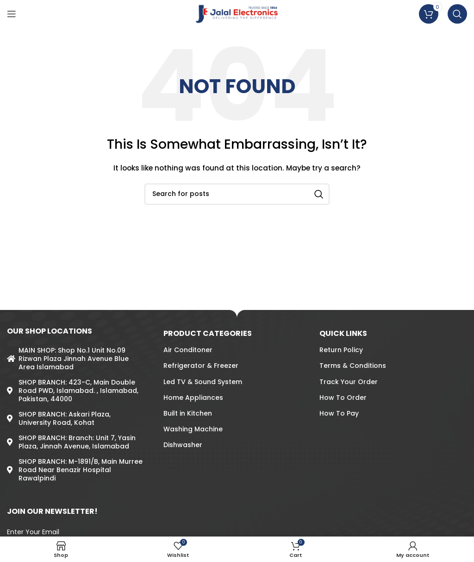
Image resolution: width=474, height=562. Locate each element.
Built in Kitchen (187, 413)
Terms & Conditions (352, 365)
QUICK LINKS (343, 333)
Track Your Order (348, 381)
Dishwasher (182, 444)
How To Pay (339, 413)
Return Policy (341, 349)
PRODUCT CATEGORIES (207, 333)
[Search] (457, 14)
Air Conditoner (187, 349)
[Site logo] (237, 13)
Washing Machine (193, 429)
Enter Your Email (33, 532)
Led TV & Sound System (202, 381)
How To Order (343, 397)
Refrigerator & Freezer (200, 365)
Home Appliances (193, 397)
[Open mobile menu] (11, 14)
